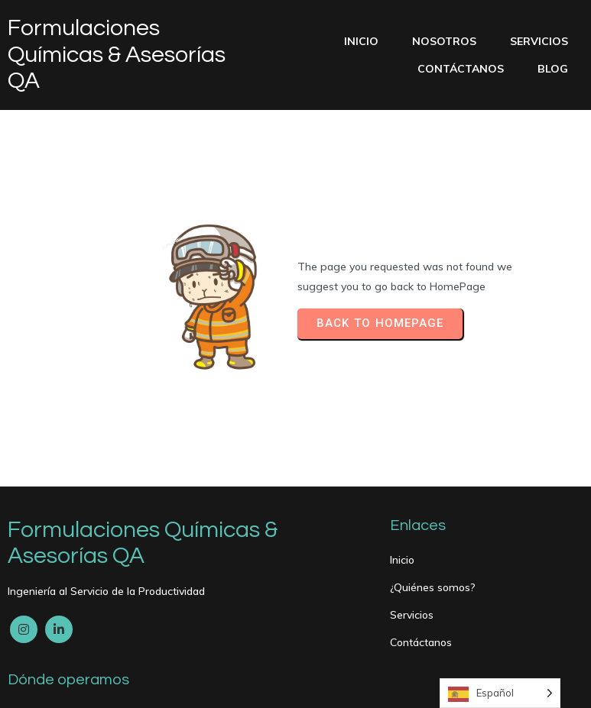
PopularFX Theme (149, 686)
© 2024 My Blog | (53, 686)
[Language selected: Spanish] (500, 693)
